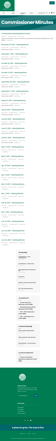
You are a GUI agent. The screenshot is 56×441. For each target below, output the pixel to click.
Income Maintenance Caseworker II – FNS (27, 270)
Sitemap (29, 433)
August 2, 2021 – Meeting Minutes (13, 100)
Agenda (13, 12)
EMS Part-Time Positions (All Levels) (27, 282)
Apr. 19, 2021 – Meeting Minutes (12, 165)
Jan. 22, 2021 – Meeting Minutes (12, 231)
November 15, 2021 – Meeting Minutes (15, 44)
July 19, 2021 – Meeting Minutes (12, 110)
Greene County (21, 36)
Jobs (4, 12)
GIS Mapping (20, 409)
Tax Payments (20, 411)
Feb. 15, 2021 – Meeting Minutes (12, 203)
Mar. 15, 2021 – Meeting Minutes (12, 184)
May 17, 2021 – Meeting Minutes (12, 147)
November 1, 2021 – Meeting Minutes (14, 54)
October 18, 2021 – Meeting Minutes (14, 63)
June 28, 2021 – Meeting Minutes (13, 119)
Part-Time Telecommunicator (25, 288)
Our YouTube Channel (23, 13)
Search (36, 395)
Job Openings (22, 252)
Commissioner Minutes (12, 36)
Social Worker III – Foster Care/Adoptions (24, 257)
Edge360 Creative (41, 438)
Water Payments (21, 413)
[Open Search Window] (54, 12)
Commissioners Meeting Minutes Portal (15, 33)
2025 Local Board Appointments (26, 330)
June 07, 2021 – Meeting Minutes (13, 138)
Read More (10, 40)
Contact (31, 12)
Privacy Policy (23, 433)
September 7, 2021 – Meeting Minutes (15, 91)
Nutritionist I (21, 276)
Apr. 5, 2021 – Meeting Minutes (12, 175)
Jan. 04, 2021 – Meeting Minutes (13, 240)
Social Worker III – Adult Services (26, 263)
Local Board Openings (25, 326)
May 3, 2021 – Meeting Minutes (12, 156)
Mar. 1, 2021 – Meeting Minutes (12, 193)
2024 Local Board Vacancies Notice (27, 337)
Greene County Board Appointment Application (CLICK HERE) (27, 359)
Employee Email (41, 12)
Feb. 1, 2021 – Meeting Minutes (12, 212)
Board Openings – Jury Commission (27, 343)
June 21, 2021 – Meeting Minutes (13, 128)
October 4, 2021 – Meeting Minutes (14, 72)
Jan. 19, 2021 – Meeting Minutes (12, 221)
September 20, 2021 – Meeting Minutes (15, 82)
